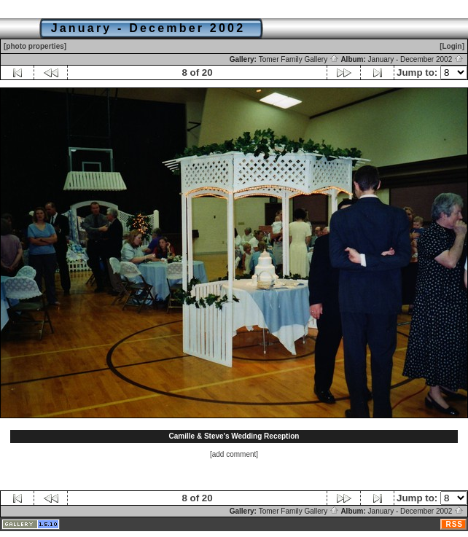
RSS (454, 524)
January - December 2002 (416, 59)
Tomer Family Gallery (299, 59)
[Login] (452, 46)
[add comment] (234, 454)
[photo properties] (35, 46)
